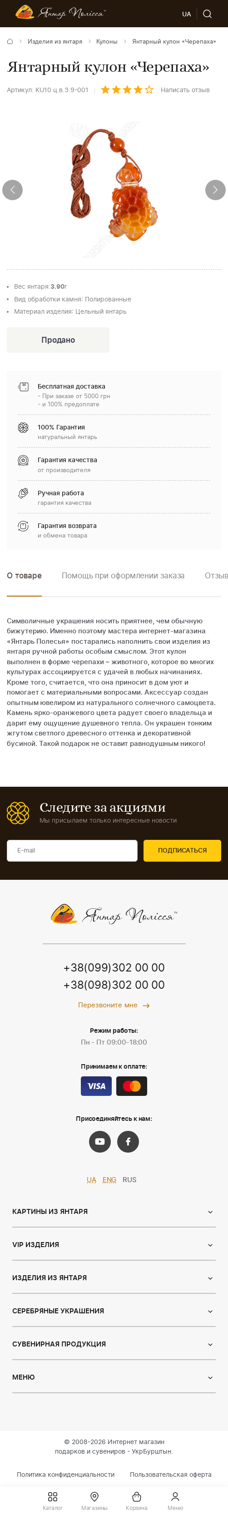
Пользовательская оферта (171, 1475)
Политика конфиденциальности (65, 1475)
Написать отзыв (185, 90)
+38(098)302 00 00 (114, 986)
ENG (110, 1180)
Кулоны (107, 42)
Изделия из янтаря (55, 42)
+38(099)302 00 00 (114, 968)
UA (91, 1180)
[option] (123, 583)
